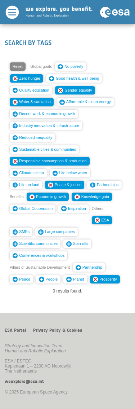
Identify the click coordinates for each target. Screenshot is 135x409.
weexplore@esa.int (24, 381)
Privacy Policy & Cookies (57, 330)
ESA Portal (15, 330)
